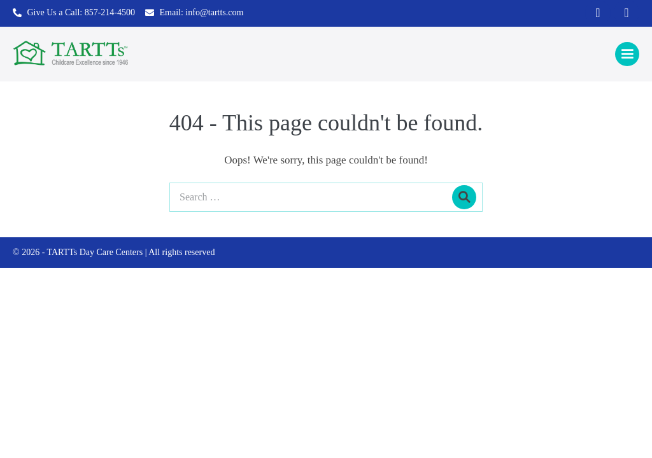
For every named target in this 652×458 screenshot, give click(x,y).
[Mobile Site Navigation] (627, 54)
